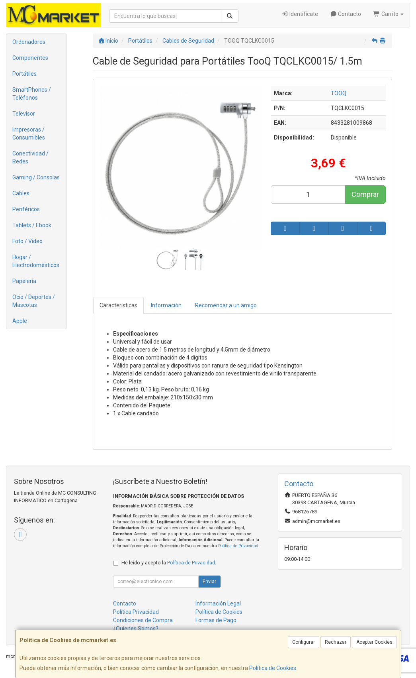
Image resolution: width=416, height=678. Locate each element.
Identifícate (299, 14)
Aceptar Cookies (374, 642)
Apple (19, 321)
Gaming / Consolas (36, 177)
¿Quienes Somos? (135, 628)
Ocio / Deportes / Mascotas (33, 301)
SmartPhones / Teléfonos (31, 93)
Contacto (345, 14)
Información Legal (218, 603)
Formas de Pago (215, 620)
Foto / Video (27, 241)
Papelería (24, 281)
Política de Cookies (272, 668)
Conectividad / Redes (30, 157)
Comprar (365, 194)
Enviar (209, 581)
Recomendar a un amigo (226, 305)
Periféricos (26, 209)
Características (118, 305)
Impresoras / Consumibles (28, 133)
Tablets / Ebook (31, 225)
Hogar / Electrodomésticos (35, 261)
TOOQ (338, 93)
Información (166, 305)
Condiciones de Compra (143, 620)
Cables (20, 193)
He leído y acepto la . (168, 563)
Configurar (303, 642)
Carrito (388, 14)
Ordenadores (28, 42)
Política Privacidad (136, 612)
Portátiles (24, 74)
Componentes (30, 58)
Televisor (23, 113)
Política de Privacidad (238, 546)
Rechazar (335, 642)
